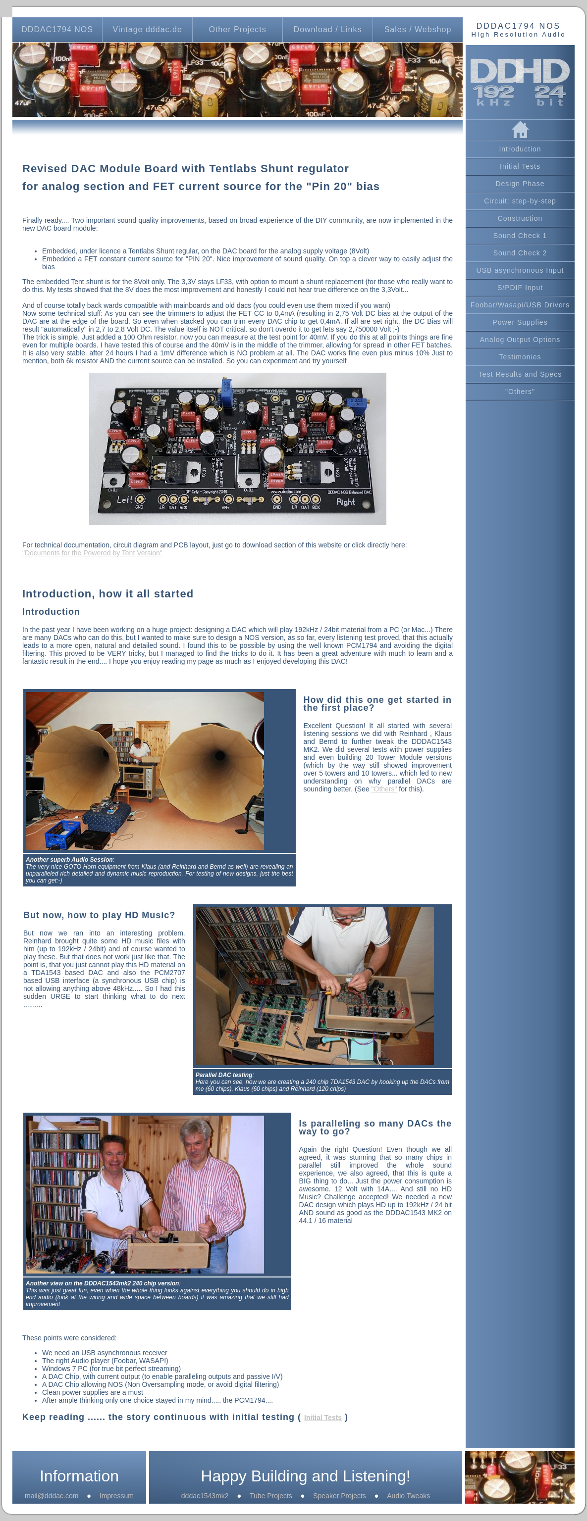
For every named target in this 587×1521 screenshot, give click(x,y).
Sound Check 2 (520, 253)
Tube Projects (271, 1496)
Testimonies (520, 357)
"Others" (520, 391)
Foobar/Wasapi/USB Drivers (520, 305)
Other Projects (237, 29)
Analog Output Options (520, 339)
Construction (520, 218)
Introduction (520, 149)
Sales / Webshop (418, 29)
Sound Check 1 (520, 236)
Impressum (117, 1496)
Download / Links (328, 29)
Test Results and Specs (520, 374)
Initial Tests (520, 166)
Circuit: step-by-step (520, 201)
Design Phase (519, 184)
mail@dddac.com (51, 1496)
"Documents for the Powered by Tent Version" (92, 553)
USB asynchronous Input (520, 270)
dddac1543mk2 (205, 1496)
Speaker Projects (339, 1496)
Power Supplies (519, 322)
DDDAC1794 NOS (57, 29)
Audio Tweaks (408, 1496)
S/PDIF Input (520, 288)
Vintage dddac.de (147, 29)
